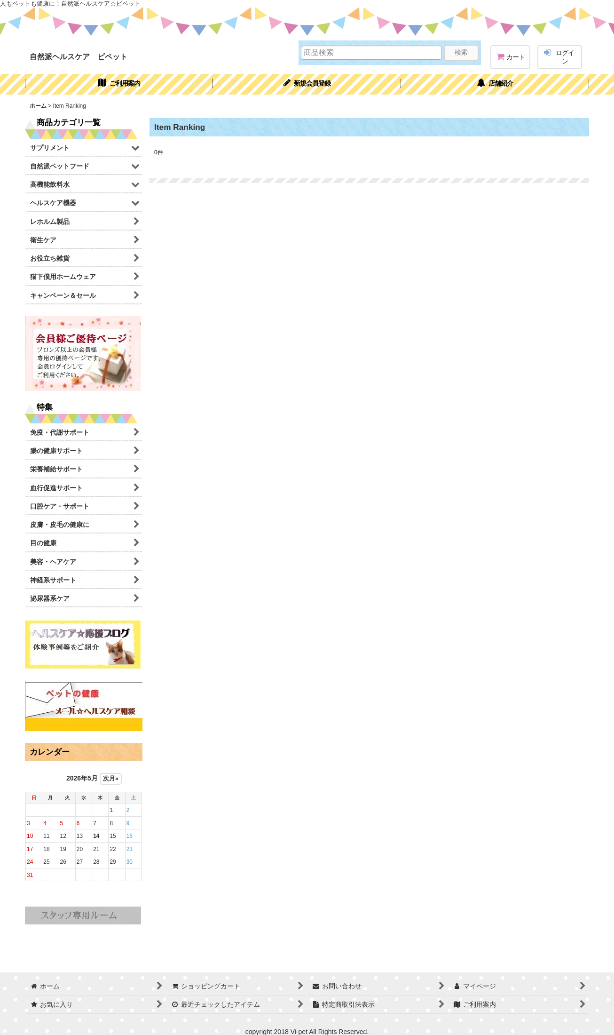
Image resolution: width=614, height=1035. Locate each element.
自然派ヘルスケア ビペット (78, 56)
